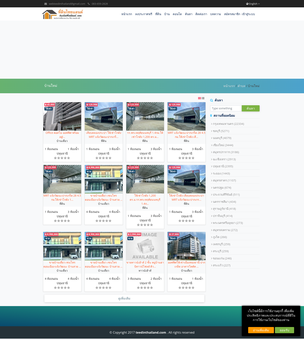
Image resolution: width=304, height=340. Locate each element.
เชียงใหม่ (223, 145)
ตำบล (241, 86)
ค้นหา (188, 14)
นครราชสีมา (224, 202)
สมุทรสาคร (224, 180)
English (253, 3)
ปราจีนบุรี (223, 216)
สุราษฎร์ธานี (224, 209)
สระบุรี (221, 251)
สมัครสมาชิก (232, 14)
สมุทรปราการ (226, 152)
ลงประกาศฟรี (143, 14)
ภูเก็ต (220, 237)
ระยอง (221, 173)
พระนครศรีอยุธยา (228, 223)
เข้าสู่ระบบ (248, 14)
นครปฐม (222, 187)
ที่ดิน (158, 14)
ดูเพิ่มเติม (124, 298)
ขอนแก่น (222, 258)
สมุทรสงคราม (225, 230)
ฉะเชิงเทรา (224, 159)
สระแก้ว (222, 265)
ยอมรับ (284, 330)
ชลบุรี (221, 131)
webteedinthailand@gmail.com (67, 3)
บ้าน (167, 14)
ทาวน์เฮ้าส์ (145, 270)
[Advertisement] (152, 49)
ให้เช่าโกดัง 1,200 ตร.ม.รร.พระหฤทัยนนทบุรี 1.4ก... (145, 199)
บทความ (215, 14)
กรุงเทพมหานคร (228, 124)
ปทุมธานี (62, 153)
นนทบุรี (222, 138)
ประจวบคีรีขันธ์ (226, 194)
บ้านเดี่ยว (62, 141)
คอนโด (177, 14)
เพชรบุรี (221, 244)
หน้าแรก (126, 14)
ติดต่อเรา (201, 14)
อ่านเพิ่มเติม (261, 330)
